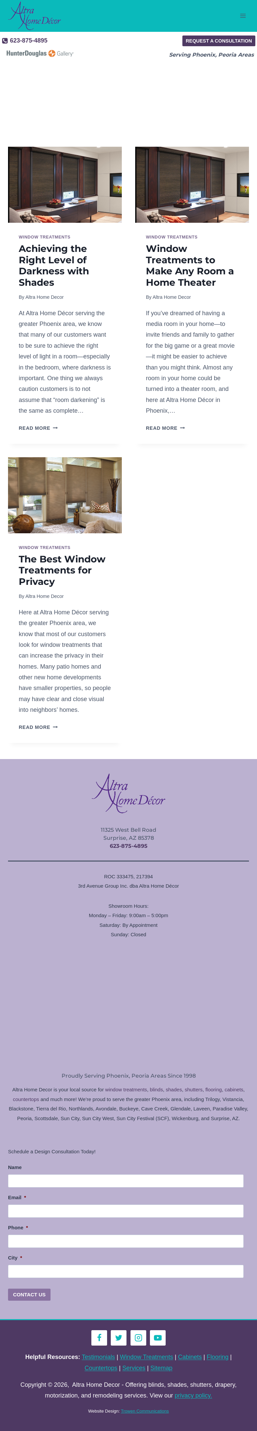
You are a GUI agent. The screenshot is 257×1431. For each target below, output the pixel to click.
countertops (26, 1099)
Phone (18, 1227)
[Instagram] (138, 1338)
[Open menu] (243, 16)
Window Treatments (45, 237)
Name (15, 1167)
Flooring (218, 1357)
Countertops (101, 1368)
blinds (156, 1089)
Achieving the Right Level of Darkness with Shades (54, 265)
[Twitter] (118, 1338)
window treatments (126, 1089)
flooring (213, 1089)
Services (133, 1368)
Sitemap (161, 1368)
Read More (38, 428)
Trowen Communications (145, 1411)
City (15, 1257)
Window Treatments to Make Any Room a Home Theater (190, 265)
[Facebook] (99, 1338)
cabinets (234, 1089)
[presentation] (65, 185)
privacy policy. (193, 1395)
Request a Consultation (219, 41)
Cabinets (190, 1357)
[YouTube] (158, 1338)
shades (174, 1089)
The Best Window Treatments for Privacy (62, 570)
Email (17, 1197)
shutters (193, 1089)
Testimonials (98, 1357)
